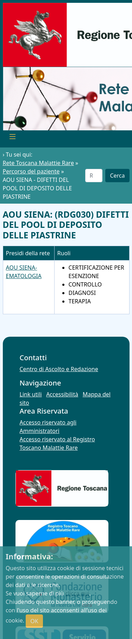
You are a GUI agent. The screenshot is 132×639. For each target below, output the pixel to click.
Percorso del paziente (31, 171)
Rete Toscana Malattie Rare (38, 163)
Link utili (31, 394)
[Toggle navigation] (13, 138)
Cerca (117, 175)
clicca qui (77, 593)
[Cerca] (94, 175)
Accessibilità (62, 394)
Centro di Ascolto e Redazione (59, 369)
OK (34, 621)
